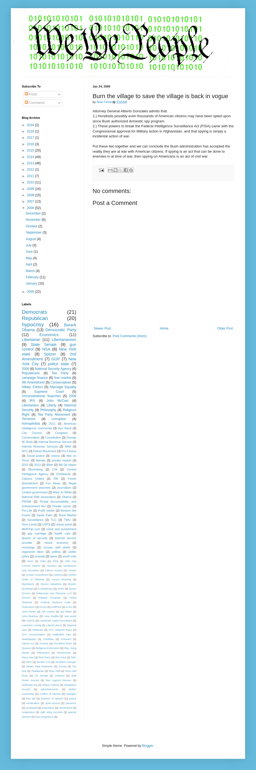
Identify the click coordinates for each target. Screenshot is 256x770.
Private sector (61, 506)
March (31, 271)
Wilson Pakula (50, 684)
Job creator (48, 611)
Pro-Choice (69, 451)
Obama (66, 497)
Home (164, 328)
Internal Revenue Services (40, 446)
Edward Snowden (50, 597)
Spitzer (50, 354)
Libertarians (30, 405)
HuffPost (56, 606)
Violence (60, 675)
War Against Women (58, 680)
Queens (26, 648)
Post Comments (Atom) (129, 336)
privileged (31, 707)
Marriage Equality (63, 387)
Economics (49, 335)
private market (61, 460)
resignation (28, 712)
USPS (46, 524)
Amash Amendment (37, 574)
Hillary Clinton (32, 387)
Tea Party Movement (54, 414)
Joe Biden (66, 611)
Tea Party (59, 373)
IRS (32, 401)
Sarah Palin (44, 515)
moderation (32, 703)
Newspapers (29, 639)
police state (58, 364)
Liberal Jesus (54, 625)
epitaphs (71, 693)
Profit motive (46, 510)
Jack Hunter (29, 611)
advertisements (49, 689)
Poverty (43, 643)
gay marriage (37, 533)
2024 (31, 125)
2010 (31, 182)
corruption (59, 419)
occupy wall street (56, 547)
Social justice (35, 455)
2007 (31, 201)
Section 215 (44, 661)
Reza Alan (28, 657)
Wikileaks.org (29, 684)
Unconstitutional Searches (41, 396)
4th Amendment (33, 382)
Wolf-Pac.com (31, 529)
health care (62, 533)
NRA (68, 446)
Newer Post (102, 328)
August (31, 239)
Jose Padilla (51, 616)
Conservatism (31, 437)
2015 (31, 150)
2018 (31, 131)
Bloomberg (35, 469)
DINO (60, 588)
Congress (61, 432)
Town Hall (54, 670)
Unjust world (64, 524)
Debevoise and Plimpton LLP (54, 593)
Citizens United (33, 478)
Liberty (51, 405)
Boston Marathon (51, 583)
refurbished (65, 707)
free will (30, 698)
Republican (35, 318)
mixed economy (56, 542)
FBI (55, 478)
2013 (31, 163)
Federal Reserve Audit (55, 602)
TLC (53, 519)
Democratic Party (60, 330)
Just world (70, 616)
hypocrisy (33, 324)
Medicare (37, 629)
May (29, 258)
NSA (46, 349)
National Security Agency (53, 369)
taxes (53, 556)
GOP (55, 359)
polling (56, 551)
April (29, 264)
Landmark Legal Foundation (55, 620)
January (32, 283)
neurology (28, 547)
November (34, 220)
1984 (43, 561)
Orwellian (48, 639)
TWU (67, 519)
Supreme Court (49, 392)
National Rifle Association (39, 497)
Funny (43, 606)
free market (62, 378)
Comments (35, 103)
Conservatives (61, 382)
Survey (62, 666)
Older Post (225, 328)
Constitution (53, 437)
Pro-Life (27, 510)
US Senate (41, 675)
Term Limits (29, 524)
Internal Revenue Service (55, 441)
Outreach (65, 639)
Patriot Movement (44, 451)
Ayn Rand (64, 428)
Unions (55, 455)
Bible (49, 464)
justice (72, 698)
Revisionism (64, 652)
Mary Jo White (62, 492)
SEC (73, 657)
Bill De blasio (67, 464)
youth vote (69, 556)
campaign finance (35, 378)
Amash (72, 570)
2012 (31, 169)
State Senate (44, 344)
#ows (30, 561)
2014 (31, 157)
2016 (31, 144)
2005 (31, 292)
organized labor (33, 551)
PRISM (26, 501)
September (34, 232)
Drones (26, 597)
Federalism (28, 606)
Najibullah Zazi (62, 634)
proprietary (48, 707)
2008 (31, 195)
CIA (54, 469)
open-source (52, 703)
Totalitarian (37, 670)
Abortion (52, 565)
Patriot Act (28, 643)
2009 (31, 189)
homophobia (31, 423)
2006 (31, 208)
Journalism (64, 487)
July (29, 245)
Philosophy (48, 410)
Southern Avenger (65, 661)
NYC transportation (33, 634)
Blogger (147, 746)
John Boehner (30, 616)
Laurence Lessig (31, 625)
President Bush (63, 643)
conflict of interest (50, 693)
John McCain (58, 401)
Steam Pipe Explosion (39, 666)
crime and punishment (61, 529)
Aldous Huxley (53, 570)
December (34, 213)
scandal (40, 556)
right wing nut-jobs (51, 712)
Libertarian (31, 339)
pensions (71, 703)
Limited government (35, 492)
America (58, 574)
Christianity (63, 474)
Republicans (31, 373)
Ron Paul (60, 657)
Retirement (43, 652)
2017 (31, 138)
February (32, 277)
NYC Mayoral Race (60, 629)
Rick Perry (44, 657)
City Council (32, 432)
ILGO (69, 606)
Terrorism (28, 419)
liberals (40, 460)
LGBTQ (30, 620)
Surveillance (35, 519)
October (32, 226)
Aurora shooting (61, 579)
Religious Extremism (48, 648)
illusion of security (34, 538)
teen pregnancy (44, 716)
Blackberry (28, 583)
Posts (31, 94)
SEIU (29, 661)
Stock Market (67, 515)
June (29, 251)
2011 (31, 176)
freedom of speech (52, 698)
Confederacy (45, 588)
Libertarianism (64, 339)
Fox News (53, 483)
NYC (25, 451)
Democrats (34, 312)
